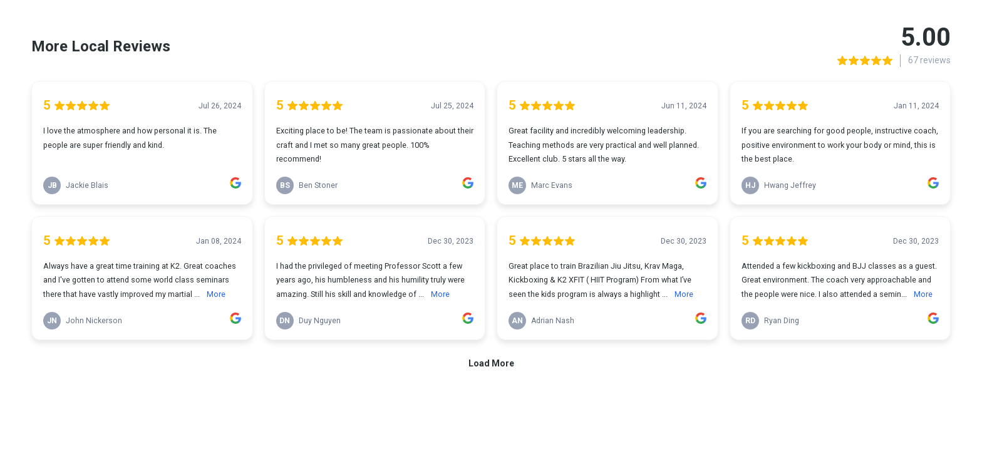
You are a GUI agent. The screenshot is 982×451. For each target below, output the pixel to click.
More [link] (216, 294)
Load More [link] (491, 363)
